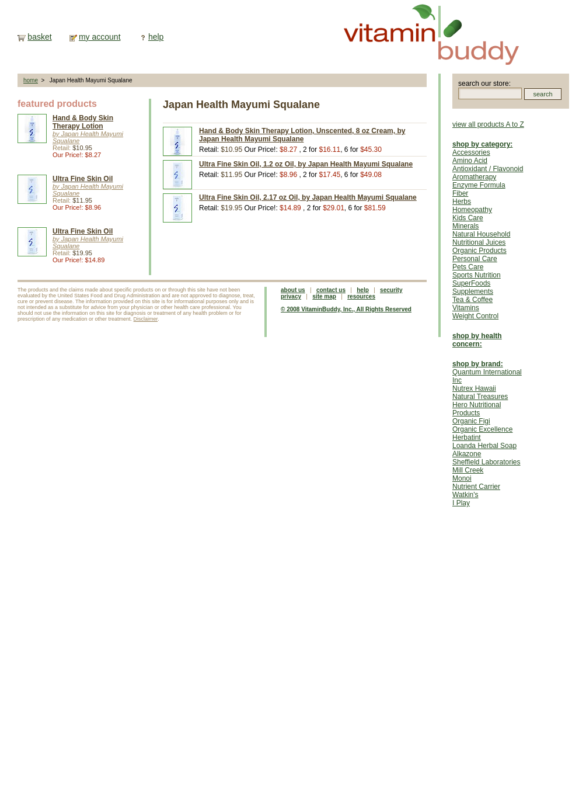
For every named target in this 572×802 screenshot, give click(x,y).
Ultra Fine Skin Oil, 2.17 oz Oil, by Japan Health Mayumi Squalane (308, 197)
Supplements (472, 291)
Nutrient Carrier (476, 486)
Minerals (465, 226)
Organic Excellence (482, 429)
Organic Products (479, 250)
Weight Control (475, 316)
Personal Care (474, 259)
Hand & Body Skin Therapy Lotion (83, 122)
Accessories (471, 152)
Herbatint (466, 437)
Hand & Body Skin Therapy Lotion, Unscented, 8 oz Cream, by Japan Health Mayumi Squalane (302, 135)
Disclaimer (146, 319)
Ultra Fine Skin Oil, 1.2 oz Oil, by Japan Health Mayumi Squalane (306, 164)
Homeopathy (472, 210)
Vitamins (465, 308)
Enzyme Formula (478, 185)
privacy (291, 296)
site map (324, 296)
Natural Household (481, 234)
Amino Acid (469, 161)
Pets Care (467, 267)
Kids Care (467, 218)
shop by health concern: (477, 340)
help (155, 36)
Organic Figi (471, 421)
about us (293, 290)
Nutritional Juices (478, 242)
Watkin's (465, 495)
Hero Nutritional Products (476, 409)
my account (100, 36)
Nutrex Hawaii (474, 388)
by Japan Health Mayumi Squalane (88, 137)
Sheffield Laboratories (486, 462)
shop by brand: (477, 364)
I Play (461, 503)
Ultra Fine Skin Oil (83, 179)
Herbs (461, 201)
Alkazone (466, 454)
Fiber (460, 193)
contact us (331, 290)
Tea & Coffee (472, 300)
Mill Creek (467, 470)
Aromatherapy (474, 177)
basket (39, 36)
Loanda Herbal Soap (484, 446)
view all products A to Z (488, 124)
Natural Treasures (480, 397)
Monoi (462, 478)
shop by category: (482, 144)
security (391, 290)
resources (361, 296)
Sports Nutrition (476, 275)
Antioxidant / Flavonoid (487, 169)
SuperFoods (471, 283)
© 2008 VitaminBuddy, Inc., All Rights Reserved (346, 309)
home (30, 80)
